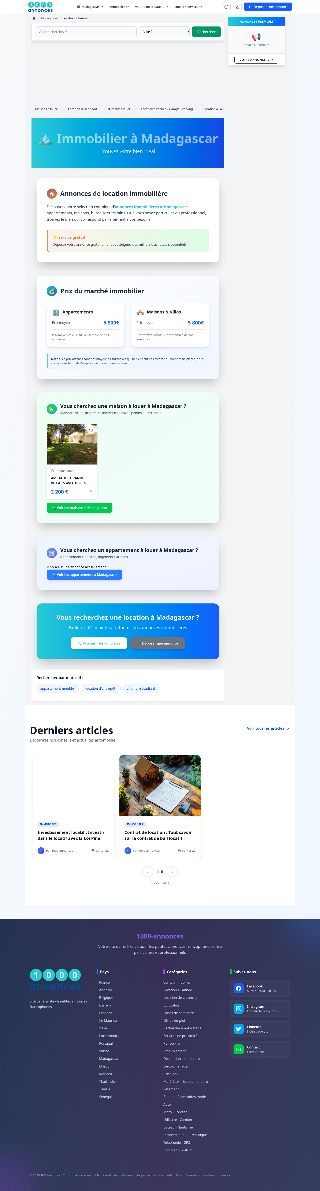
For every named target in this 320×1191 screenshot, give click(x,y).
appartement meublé (57, 688)
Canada (104, 1005)
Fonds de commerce (179, 1013)
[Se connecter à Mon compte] (226, 7)
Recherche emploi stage (182, 1028)
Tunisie (103, 1089)
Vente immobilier (177, 982)
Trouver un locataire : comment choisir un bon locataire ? (157, 835)
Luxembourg (108, 1035)
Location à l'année (177, 990)
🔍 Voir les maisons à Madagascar (79, 507)
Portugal (105, 1043)
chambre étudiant (141, 688)
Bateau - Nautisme (178, 1127)
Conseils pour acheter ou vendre (208, 1175)
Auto (167, 1104)
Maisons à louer (47, 109)
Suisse (103, 1051)
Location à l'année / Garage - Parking (167, 109)
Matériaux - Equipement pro (185, 1081)
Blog (179, 1175)
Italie (102, 1028)
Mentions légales (107, 1175)
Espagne (105, 1013)
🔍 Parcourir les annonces (99, 643)
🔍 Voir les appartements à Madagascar (84, 574)
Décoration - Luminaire (181, 1058)
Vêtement (171, 1089)
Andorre (104, 990)
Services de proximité (180, 1035)
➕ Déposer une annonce (157, 643)
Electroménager (176, 1066)
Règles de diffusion (150, 1175)
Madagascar (89, 7)
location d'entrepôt (100, 688)
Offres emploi (174, 1020)
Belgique (105, 997)
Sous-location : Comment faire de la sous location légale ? (246, 835)
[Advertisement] (127, 75)
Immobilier (48, 824)
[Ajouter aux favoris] (91, 430)
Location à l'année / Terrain (223, 109)
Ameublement (174, 1051)
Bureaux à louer (120, 109)
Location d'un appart (83, 109)
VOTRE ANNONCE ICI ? (256, 60)
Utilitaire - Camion (177, 1119)
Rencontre (171, 1043)
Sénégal (104, 1096)
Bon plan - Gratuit (177, 1150)
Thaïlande (106, 1081)
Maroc (103, 1066)
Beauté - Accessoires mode (184, 1096)
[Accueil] (34, 18)
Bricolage (170, 1074)
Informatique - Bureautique (185, 1135)
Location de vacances (180, 997)
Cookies (127, 1175)
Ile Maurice (107, 1020)
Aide (169, 1175)
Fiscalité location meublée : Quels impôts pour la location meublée (73, 835)
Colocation (171, 1005)
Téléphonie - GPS (176, 1142)
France (103, 982)
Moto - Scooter (175, 1112)
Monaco (104, 1074)
